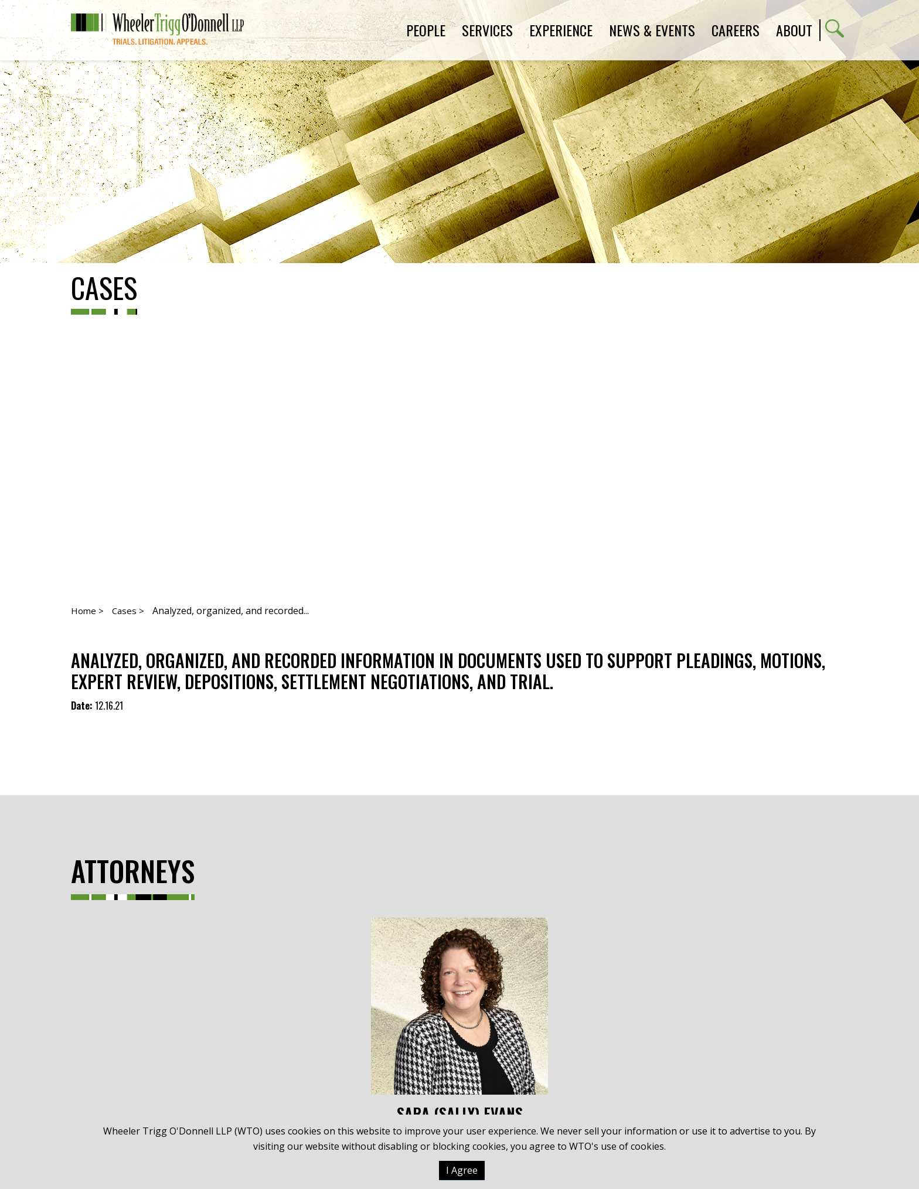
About (794, 29)
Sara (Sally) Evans (459, 1020)
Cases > (128, 610)
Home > (87, 610)
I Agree (462, 1170)
